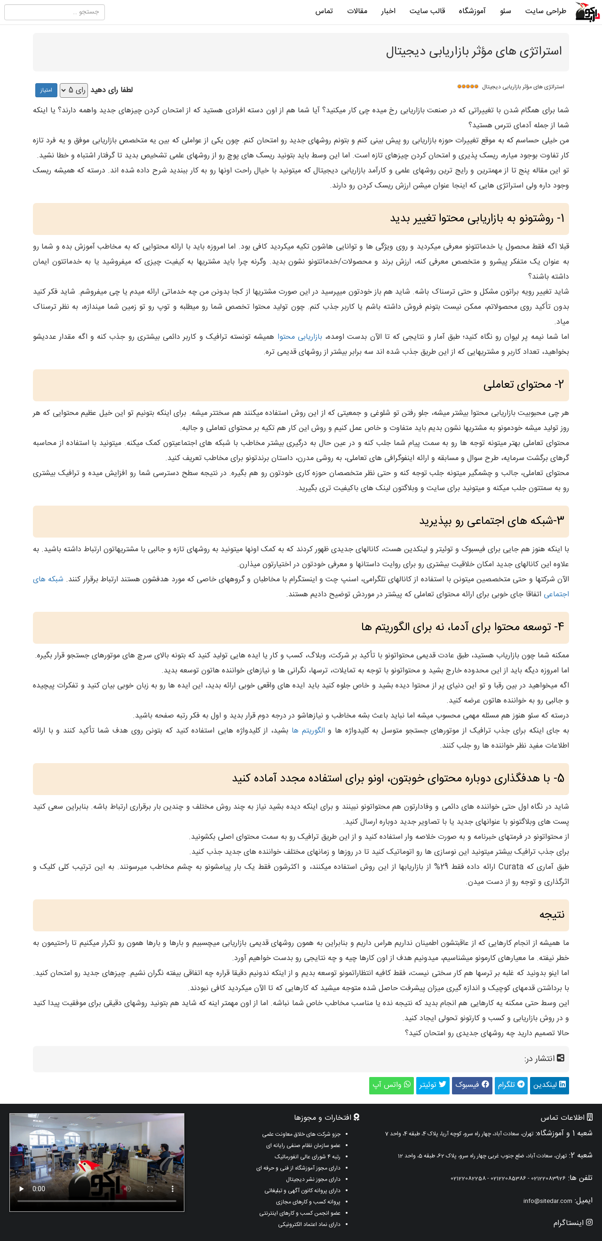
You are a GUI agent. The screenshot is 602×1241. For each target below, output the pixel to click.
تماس (324, 11)
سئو (505, 11)
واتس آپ (391, 1085)
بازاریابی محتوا (299, 337)
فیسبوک (472, 1085)
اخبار (388, 11)
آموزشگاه (472, 11)
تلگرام (511, 1085)
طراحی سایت (545, 11)
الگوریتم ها (308, 731)
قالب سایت (427, 11)
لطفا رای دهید (111, 91)
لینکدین (549, 1085)
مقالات (357, 11)
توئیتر (433, 1085)
